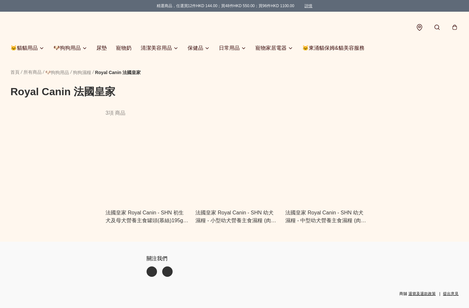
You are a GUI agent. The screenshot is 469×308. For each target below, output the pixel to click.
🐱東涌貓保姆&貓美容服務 (333, 48)
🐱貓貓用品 (24, 48)
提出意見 (451, 293)
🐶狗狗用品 (67, 48)
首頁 (15, 72)
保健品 (195, 48)
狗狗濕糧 (82, 72)
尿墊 (101, 48)
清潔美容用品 (156, 48)
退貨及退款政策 (422, 293)
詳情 (308, 6)
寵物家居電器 (271, 48)
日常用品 (229, 48)
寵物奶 (124, 48)
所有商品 (32, 72)
